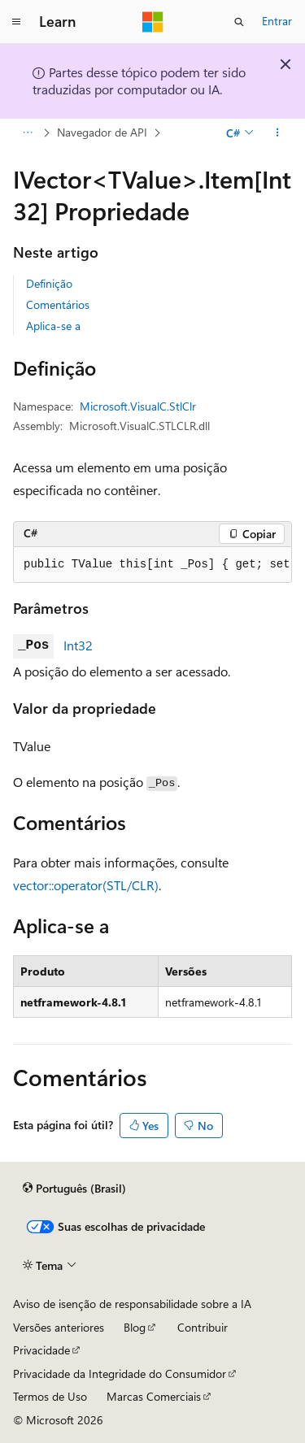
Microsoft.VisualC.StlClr (138, 406)
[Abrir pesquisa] (239, 22)
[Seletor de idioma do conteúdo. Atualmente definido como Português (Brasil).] (74, 1189)
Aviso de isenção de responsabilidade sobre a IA (132, 1303)
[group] (152, 565)
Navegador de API (102, 132)
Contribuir (202, 1327)
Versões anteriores (58, 1327)
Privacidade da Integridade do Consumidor (119, 1373)
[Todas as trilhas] (27, 133)
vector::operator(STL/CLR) (86, 884)
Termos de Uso (50, 1396)
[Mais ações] (278, 133)
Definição (49, 283)
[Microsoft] (152, 22)
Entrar (277, 20)
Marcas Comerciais (154, 1396)
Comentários (57, 304)
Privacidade (41, 1350)
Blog (135, 1327)
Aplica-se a (53, 325)
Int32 (78, 645)
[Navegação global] (16, 22)
